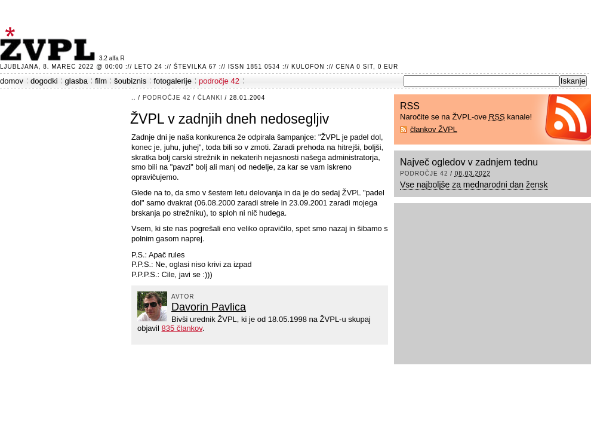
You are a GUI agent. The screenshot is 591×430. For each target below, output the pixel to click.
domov (11, 80)
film (101, 80)
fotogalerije (172, 80)
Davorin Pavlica (208, 307)
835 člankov (181, 328)
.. (133, 97)
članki (210, 97)
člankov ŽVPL (433, 129)
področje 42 (219, 80)
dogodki (44, 80)
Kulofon (307, 66)
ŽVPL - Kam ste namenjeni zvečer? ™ (49, 44)
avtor (183, 296)
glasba (76, 80)
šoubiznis (130, 80)
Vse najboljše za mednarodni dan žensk (474, 184)
